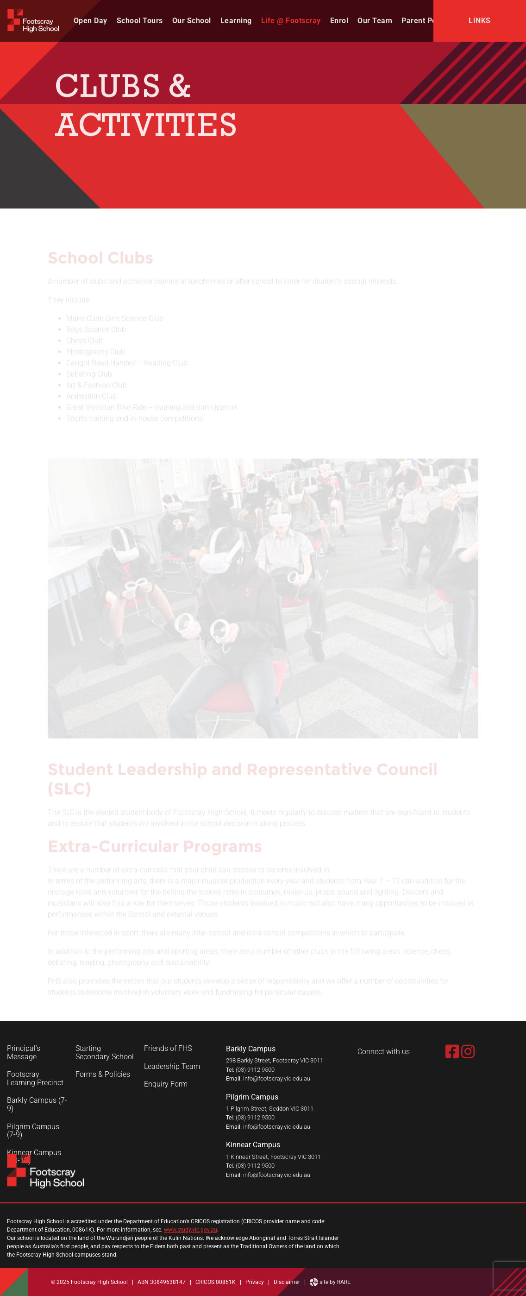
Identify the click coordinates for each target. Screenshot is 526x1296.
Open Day (90, 20)
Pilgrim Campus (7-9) (33, 1131)
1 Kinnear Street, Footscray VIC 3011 (273, 1156)
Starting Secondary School (104, 1052)
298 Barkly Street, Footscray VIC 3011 (274, 1060)
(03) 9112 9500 (255, 1069)
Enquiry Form (166, 1084)
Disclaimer (287, 1282)
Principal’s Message (23, 1052)
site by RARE (330, 1282)
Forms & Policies (102, 1074)
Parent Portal (425, 20)
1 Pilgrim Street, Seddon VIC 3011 (269, 1108)
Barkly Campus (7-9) (37, 1104)
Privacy (254, 1282)
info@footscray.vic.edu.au (276, 1078)
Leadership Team (172, 1066)
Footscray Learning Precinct (35, 1078)
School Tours (140, 20)
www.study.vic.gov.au (190, 1229)
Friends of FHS (168, 1048)
